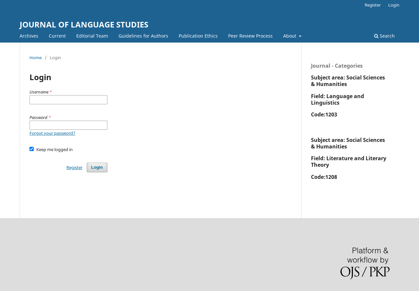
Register (373, 5)
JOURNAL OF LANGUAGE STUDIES (84, 24)
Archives (29, 36)
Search (384, 36)
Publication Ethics (198, 36)
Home (35, 57)
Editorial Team (92, 36)
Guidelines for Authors (143, 36)
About (290, 36)
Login (393, 5)
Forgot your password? (52, 133)
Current (57, 36)
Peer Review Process (250, 36)
